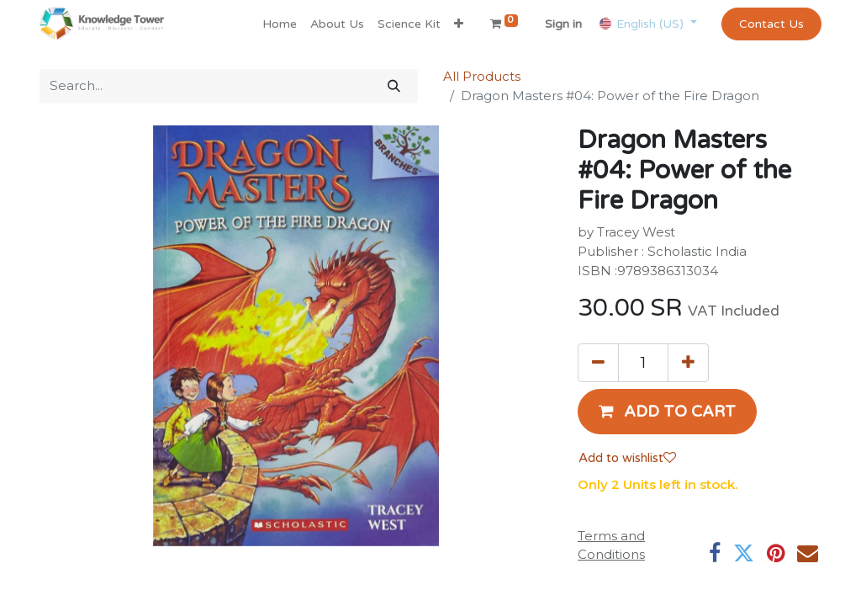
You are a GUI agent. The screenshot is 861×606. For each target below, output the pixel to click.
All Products (481, 76)
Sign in (563, 24)
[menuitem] (280, 24)
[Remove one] (598, 362)
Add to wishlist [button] (627, 457)
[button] (458, 24)
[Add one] (688, 362)
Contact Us (771, 24)
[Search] (394, 86)
